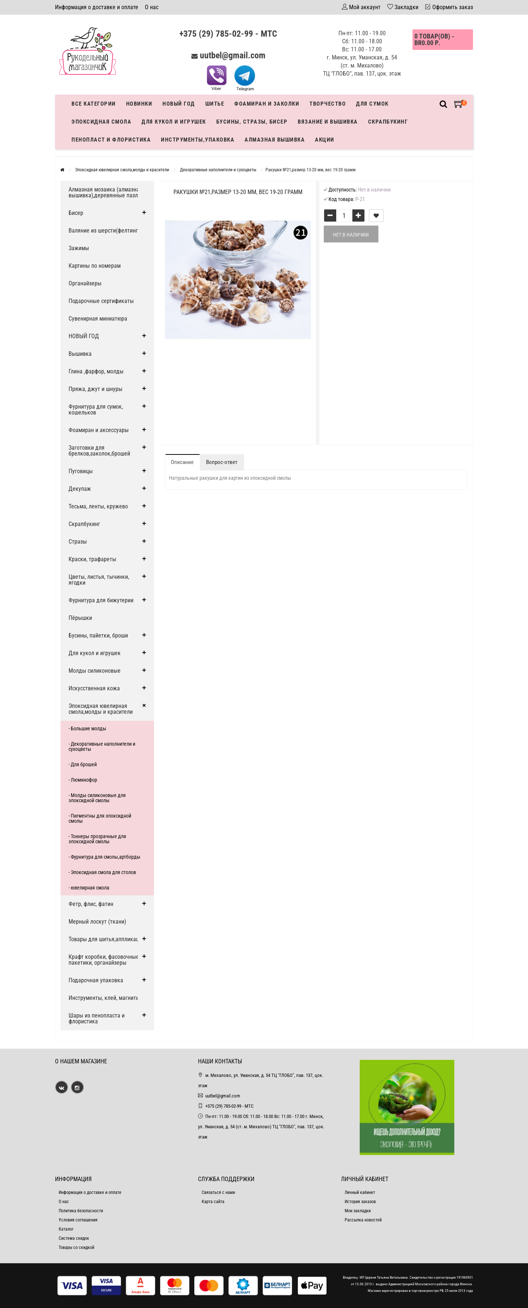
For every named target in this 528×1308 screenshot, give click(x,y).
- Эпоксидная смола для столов (102, 872)
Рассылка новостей (363, 1220)
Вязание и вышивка (328, 121)
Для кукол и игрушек (174, 121)
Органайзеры (85, 283)
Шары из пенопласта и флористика (97, 1018)
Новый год (178, 104)
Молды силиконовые (95, 670)
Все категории (94, 104)
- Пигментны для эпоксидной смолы (100, 818)
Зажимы (79, 248)
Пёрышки (80, 617)
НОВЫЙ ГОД (84, 336)
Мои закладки (358, 1210)
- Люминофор (83, 780)
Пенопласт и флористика (111, 139)
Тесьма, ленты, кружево (98, 506)
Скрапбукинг (388, 121)
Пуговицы (81, 471)
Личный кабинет (360, 1192)
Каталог (66, 1229)
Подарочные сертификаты (101, 300)
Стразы (78, 541)
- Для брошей (83, 764)
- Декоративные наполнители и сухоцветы (102, 746)
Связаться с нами (218, 1192)
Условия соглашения (78, 1220)
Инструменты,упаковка (197, 139)
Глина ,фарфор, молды (96, 371)
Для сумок (372, 104)
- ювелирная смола (89, 888)
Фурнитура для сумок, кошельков (96, 409)
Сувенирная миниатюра (98, 318)
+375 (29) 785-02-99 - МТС (228, 34)
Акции (324, 139)
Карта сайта (213, 1201)
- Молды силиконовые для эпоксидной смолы (97, 797)
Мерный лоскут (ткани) (97, 921)
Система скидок (74, 1238)
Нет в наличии (351, 235)
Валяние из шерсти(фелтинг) (104, 230)
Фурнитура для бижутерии (101, 600)
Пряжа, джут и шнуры (95, 389)
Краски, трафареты (92, 559)
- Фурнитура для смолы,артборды (104, 857)
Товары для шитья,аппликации (107, 939)
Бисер (76, 212)
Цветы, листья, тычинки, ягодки (99, 579)
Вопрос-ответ (221, 462)
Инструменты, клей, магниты (104, 997)
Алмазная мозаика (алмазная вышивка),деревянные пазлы (105, 192)
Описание (182, 462)
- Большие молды (87, 728)
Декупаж (80, 488)
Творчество (327, 104)
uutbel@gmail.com (232, 55)
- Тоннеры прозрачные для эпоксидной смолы (97, 838)
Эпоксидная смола (101, 121)
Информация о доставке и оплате (96, 7)
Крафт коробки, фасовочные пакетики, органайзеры (104, 959)
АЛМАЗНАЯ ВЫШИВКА (275, 139)
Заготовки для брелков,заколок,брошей (99, 450)
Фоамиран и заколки (266, 104)
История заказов (360, 1201)
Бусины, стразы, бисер (252, 121)
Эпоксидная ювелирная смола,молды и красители (101, 708)
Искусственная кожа (94, 688)
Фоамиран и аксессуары (99, 430)
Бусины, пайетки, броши (98, 635)
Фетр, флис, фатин (91, 903)
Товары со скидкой (76, 1247)
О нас (151, 7)
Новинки (139, 104)
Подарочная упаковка (96, 980)
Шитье (214, 104)
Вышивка (80, 353)
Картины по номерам (95, 265)
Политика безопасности (81, 1210)
